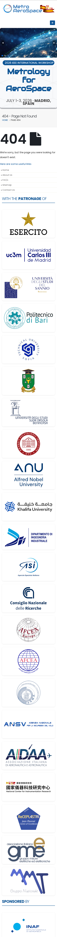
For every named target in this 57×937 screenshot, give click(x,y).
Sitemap (7, 185)
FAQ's (5, 180)
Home (5, 170)
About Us (7, 175)
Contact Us (8, 189)
